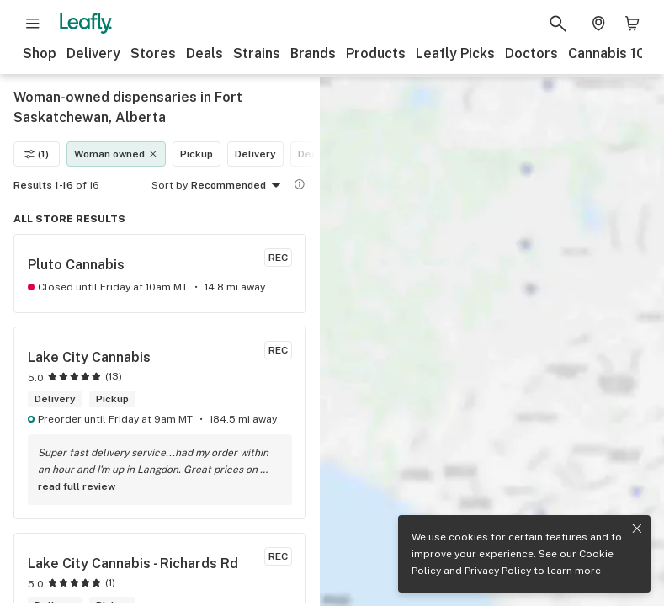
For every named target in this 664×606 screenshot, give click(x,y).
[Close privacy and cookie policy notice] (637, 528)
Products (376, 53)
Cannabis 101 (609, 53)
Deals (204, 53)
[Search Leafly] (558, 23)
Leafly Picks (455, 53)
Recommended (238, 186)
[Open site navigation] (33, 23)
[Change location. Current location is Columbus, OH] (598, 23)
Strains (256, 53)
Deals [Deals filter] (312, 154)
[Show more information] (299, 184)
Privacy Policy (498, 571)
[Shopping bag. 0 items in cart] (632, 23)
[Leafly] (85, 23)
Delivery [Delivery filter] (255, 154)
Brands (313, 53)
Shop (39, 53)
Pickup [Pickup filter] (196, 154)
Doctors (531, 53)
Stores (153, 53)
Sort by (169, 185)
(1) (36, 154)
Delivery (93, 53)
